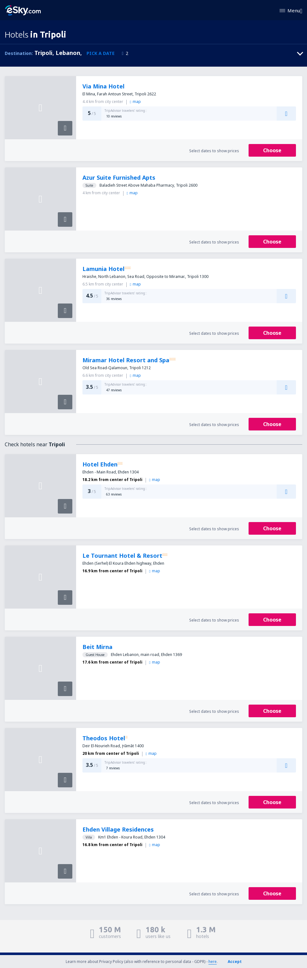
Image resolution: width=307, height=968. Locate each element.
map (135, 101)
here (212, 961)
